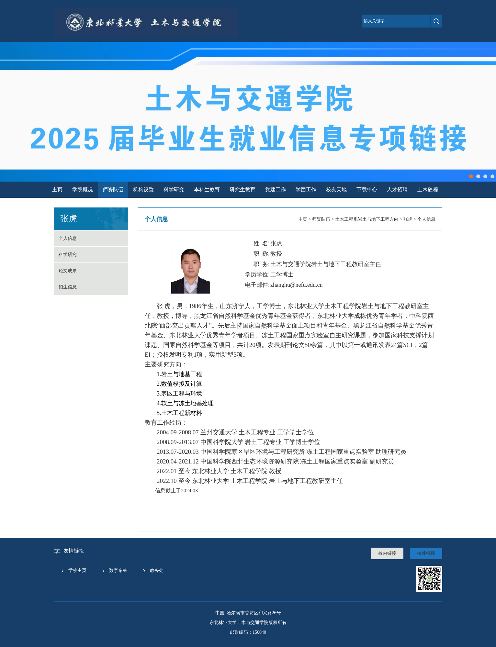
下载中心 (366, 189)
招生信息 (68, 286)
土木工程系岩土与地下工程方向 (367, 219)
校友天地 (336, 189)
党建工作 (275, 189)
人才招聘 (397, 189)
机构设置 (143, 189)
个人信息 (68, 238)
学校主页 (77, 570)
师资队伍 (113, 189)
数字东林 (118, 570)
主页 (57, 189)
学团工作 (306, 189)
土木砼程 (427, 189)
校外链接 (426, 553)
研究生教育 (242, 189)
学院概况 (82, 189)
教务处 (156, 570)
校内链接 (387, 553)
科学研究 (173, 189)
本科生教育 (207, 189)
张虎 (407, 219)
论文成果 (68, 270)
